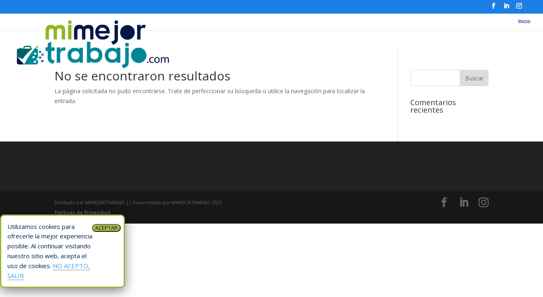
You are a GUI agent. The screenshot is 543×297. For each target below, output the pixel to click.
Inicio (524, 22)
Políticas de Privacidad (82, 212)
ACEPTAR (106, 227)
